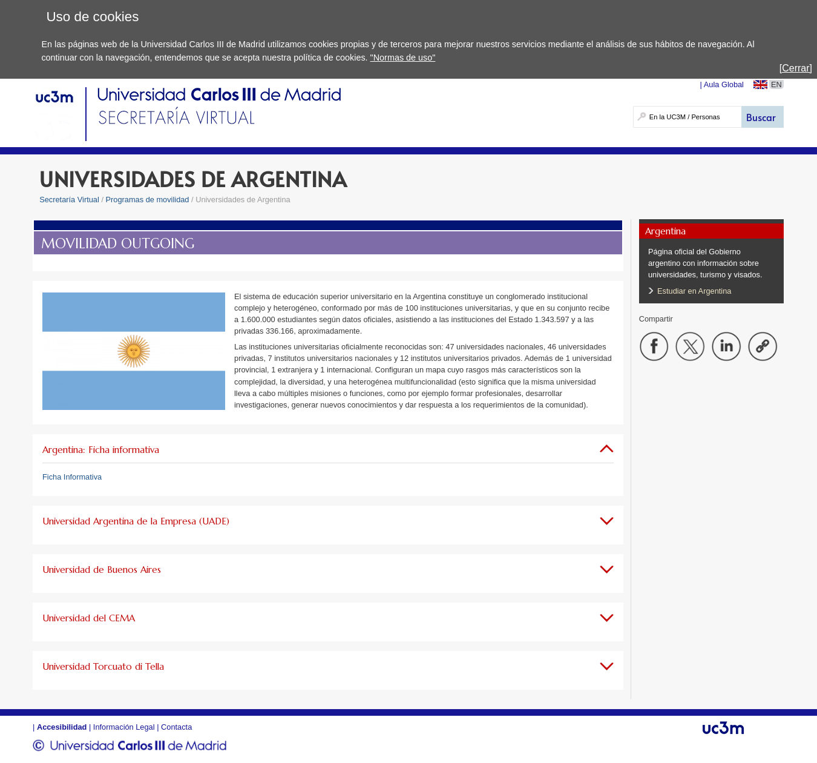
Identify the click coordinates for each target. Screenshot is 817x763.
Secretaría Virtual (69, 199)
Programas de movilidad (147, 199)
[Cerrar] (795, 68)
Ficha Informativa (72, 476)
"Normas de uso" (403, 57)
